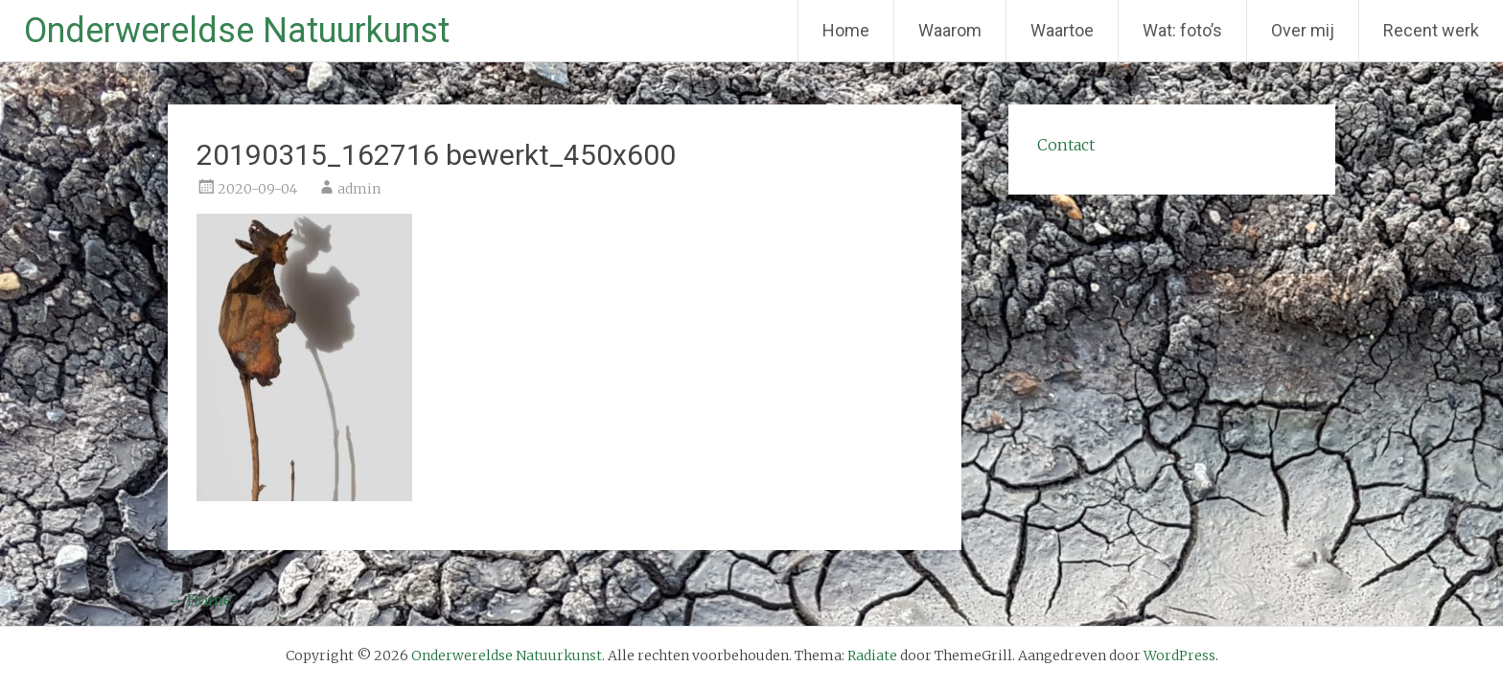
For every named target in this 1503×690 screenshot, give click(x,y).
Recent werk (1431, 30)
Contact (1066, 144)
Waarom (950, 30)
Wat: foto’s (1182, 30)
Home (845, 30)
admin (359, 188)
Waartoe (1062, 30)
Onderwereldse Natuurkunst (237, 31)
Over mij (1302, 30)
